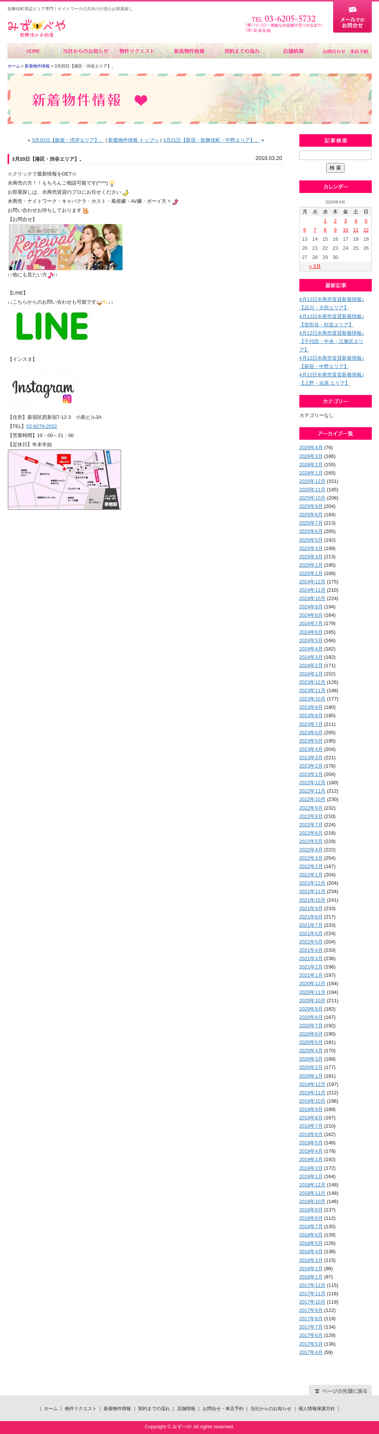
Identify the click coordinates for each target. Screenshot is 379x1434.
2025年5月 (311, 540)
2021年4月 (311, 950)
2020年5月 (311, 1042)
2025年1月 (311, 573)
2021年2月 (311, 967)
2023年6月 (311, 732)
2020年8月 (311, 1017)
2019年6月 (311, 1134)
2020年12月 (312, 983)
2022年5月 (311, 841)
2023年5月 (311, 741)
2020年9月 (311, 1009)
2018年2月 (311, 1268)
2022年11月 (312, 791)
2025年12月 (312, 481)
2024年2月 (311, 665)
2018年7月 (311, 1226)
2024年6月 (311, 632)
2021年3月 (311, 958)
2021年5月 (311, 942)
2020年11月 (312, 992)
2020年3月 (311, 1059)
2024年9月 (311, 607)
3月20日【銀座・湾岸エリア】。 (68, 140)
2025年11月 (312, 489)
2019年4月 (311, 1151)
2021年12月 (312, 883)
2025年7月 (311, 523)
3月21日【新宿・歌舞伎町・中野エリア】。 (211, 140)
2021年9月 (311, 908)
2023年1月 (311, 774)
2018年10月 (312, 1201)
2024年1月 (311, 674)
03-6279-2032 (41, 426)
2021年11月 (312, 891)
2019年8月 (311, 1118)
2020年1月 (311, 1076)
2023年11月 (312, 690)
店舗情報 (293, 50)
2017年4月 (311, 1352)
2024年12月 (312, 582)
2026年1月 (311, 473)
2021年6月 (311, 933)
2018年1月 (311, 1277)
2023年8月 (311, 715)
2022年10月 (312, 799)
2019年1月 (311, 1176)
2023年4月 (311, 749)
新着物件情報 (189, 50)
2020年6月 (311, 1034)
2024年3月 (311, 657)
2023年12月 (312, 682)
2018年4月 (311, 1251)
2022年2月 (311, 866)
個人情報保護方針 (317, 1408)
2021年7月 (311, 925)
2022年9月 (311, 808)
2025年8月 (311, 514)
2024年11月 (312, 590)
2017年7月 (311, 1327)
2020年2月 (311, 1067)
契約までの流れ (241, 50)
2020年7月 (311, 1025)
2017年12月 (312, 1285)
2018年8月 (311, 1218)
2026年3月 (311, 456)
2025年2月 (311, 565)
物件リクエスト (138, 50)
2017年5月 (311, 1344)
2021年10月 (312, 900)
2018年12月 (312, 1185)
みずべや (36, 28)
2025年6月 (311, 531)
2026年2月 (311, 464)
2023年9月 (311, 707)
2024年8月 (311, 615)
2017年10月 (312, 1302)
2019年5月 (311, 1143)
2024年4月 (311, 649)
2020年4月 (311, 1050)
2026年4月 (311, 447)
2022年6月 (311, 833)
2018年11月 (312, 1193)
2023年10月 (312, 699)
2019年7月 (311, 1126)
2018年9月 (311, 1210)
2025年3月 (311, 556)
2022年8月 (311, 816)
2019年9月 (311, 1109)
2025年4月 (311, 548)
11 (356, 230)
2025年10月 (312, 498)
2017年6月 (311, 1335)
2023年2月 (311, 766)
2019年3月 (311, 1159)
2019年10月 (312, 1101)
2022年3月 (311, 858)
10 (345, 230)
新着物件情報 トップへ (133, 140)
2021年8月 (311, 917)
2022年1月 (311, 875)
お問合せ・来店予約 (345, 50)
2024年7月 (311, 623)
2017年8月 (311, 1318)
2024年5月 (311, 640)
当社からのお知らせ (86, 50)
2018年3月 (311, 1260)
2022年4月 (311, 850)
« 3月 (315, 266)
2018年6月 (311, 1235)
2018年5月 (311, 1243)
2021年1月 (311, 975)
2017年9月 (311, 1310)
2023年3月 (311, 757)
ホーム (34, 50)
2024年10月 (312, 598)
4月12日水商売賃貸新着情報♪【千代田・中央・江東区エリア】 (331, 341)
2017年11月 (312, 1293)
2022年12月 (312, 782)
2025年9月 (311, 506)
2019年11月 (312, 1092)
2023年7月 (311, 724)
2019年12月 (312, 1084)
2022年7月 (311, 824)
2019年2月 (311, 1168)
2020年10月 (312, 1000)
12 (366, 230)
